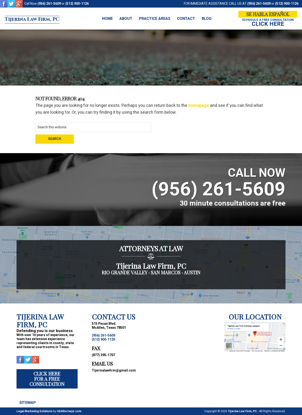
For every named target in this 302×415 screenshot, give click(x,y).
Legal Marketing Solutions (34, 411)
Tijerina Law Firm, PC (45, 18)
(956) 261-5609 (49, 3)
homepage (198, 105)
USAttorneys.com (69, 411)
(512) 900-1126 (77, 3)
